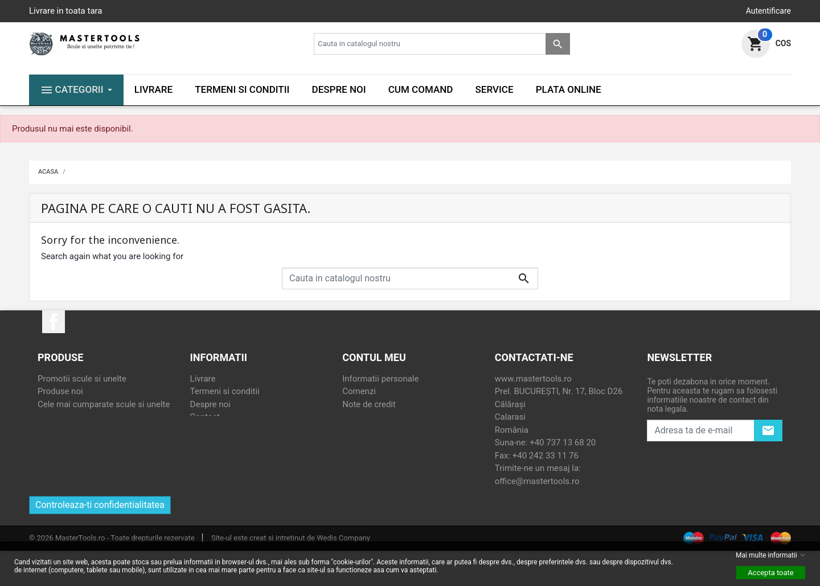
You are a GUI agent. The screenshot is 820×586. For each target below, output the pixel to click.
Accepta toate (771, 572)
